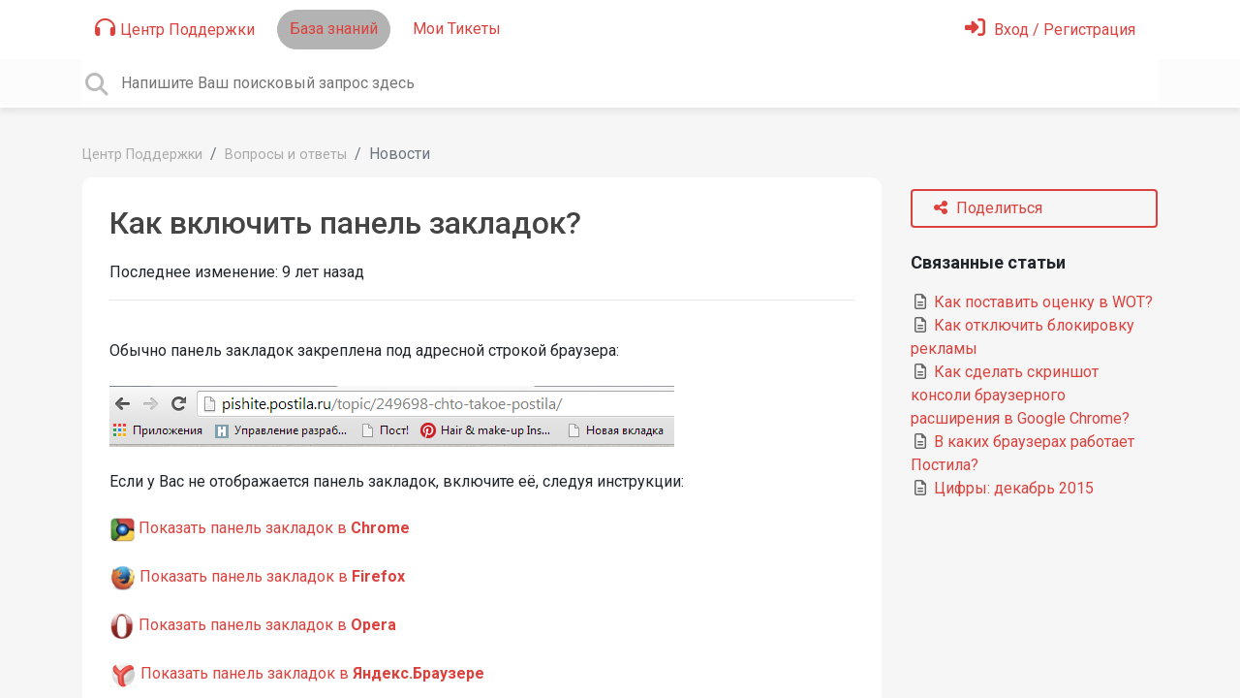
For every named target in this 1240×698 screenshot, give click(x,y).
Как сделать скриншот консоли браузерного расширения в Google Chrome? (1020, 395)
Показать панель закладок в (274, 528)
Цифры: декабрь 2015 (1002, 488)
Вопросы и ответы (286, 154)
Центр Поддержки (175, 28)
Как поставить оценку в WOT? (1032, 302)
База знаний (334, 28)
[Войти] (1050, 29)
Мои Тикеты (457, 28)
